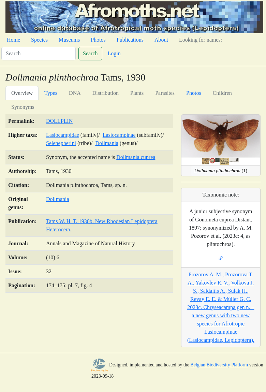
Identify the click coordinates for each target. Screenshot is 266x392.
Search (90, 53)
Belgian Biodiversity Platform (219, 364)
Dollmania (106, 143)
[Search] (38, 53)
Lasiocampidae (62, 135)
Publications (130, 40)
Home (13, 40)
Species (39, 40)
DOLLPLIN (59, 121)
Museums (69, 40)
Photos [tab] (193, 93)
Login (114, 53)
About (161, 40)
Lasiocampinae (119, 135)
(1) (220, 170)
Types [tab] (50, 93)
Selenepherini (61, 143)
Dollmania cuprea (135, 157)
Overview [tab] (22, 93)
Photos (98, 40)
